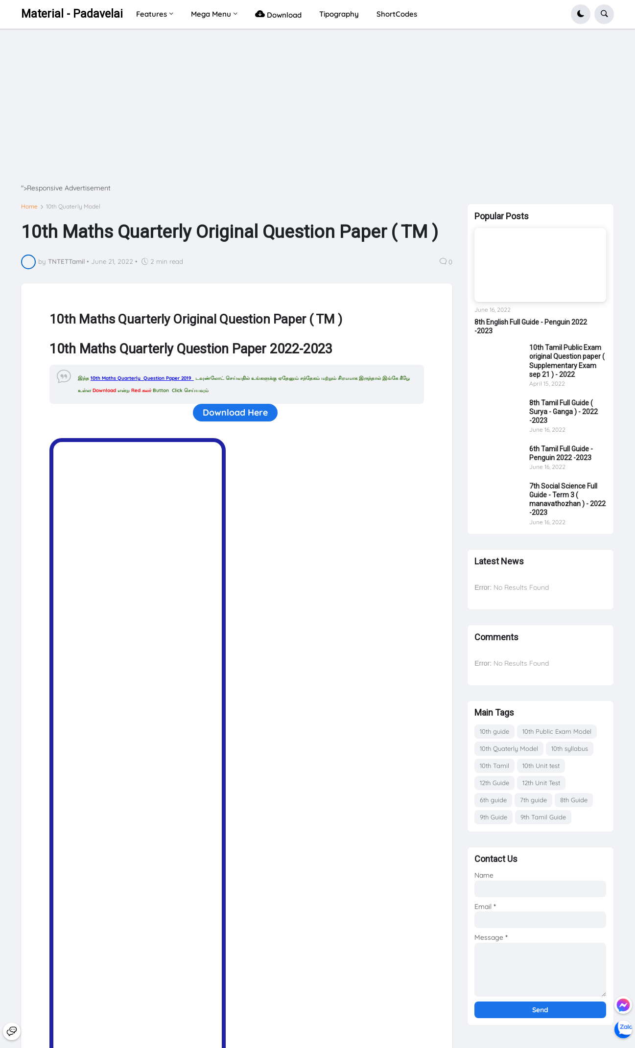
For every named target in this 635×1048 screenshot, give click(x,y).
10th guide (494, 731)
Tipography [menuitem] (339, 14)
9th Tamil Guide (543, 817)
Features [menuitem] (151, 14)
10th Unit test (541, 765)
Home (29, 207)
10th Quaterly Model (73, 207)
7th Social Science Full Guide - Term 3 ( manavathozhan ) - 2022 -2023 (567, 499)
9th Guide (493, 817)
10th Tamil (494, 765)
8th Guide (574, 800)
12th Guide (494, 783)
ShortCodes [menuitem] (396, 14)
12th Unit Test (541, 783)
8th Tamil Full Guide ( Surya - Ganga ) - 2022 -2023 (563, 411)
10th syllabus (569, 748)
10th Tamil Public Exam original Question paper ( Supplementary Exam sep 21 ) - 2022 (567, 361)
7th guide (533, 800)
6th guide (493, 800)
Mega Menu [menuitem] (211, 14)
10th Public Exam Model (556, 731)
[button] (580, 14)
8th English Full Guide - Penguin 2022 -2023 (530, 326)
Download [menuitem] (278, 14)
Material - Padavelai (72, 14)
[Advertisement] (315, 115)
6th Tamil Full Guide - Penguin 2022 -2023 (561, 453)
